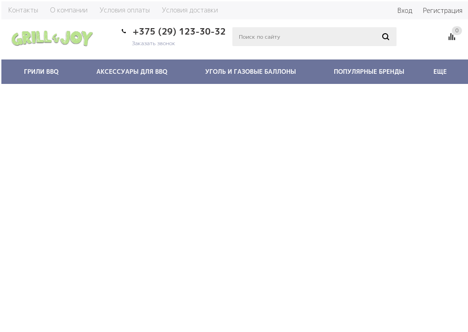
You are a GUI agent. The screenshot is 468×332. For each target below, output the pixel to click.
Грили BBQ (41, 71)
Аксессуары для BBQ (131, 71)
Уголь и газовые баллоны (250, 71)
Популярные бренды (369, 71)
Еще (444, 71)
